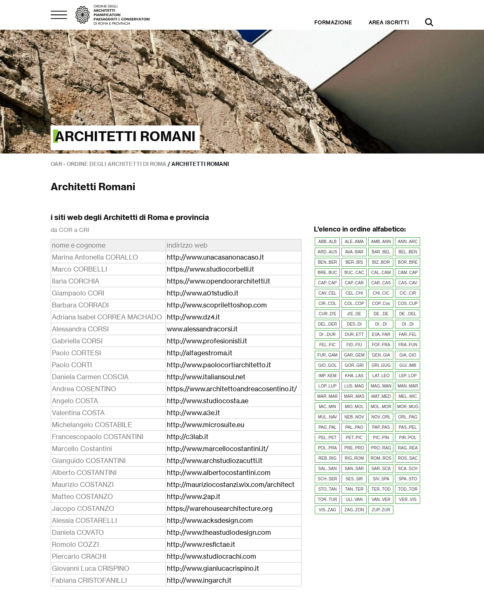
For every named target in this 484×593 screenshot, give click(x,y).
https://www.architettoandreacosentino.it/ (232, 389)
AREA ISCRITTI (389, 22)
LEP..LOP (407, 375)
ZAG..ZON (354, 510)
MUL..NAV (327, 417)
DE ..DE (381, 314)
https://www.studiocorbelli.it (210, 269)
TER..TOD (381, 489)
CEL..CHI (354, 293)
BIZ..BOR (381, 262)
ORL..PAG (408, 417)
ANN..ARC (408, 241)
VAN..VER (381, 499)
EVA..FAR (381, 334)
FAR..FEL (407, 334)
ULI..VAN (354, 499)
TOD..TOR (407, 489)
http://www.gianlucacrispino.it (213, 568)
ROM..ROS (381, 458)
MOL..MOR (381, 406)
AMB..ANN (381, 241)
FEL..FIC (327, 345)
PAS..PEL (408, 427)
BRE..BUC (327, 272)
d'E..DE (354, 314)
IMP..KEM (327, 375)
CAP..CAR (354, 283)
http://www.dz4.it (193, 317)
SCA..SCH (407, 468)
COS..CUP (408, 303)
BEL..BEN (407, 252)
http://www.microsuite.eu (205, 425)
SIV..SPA (381, 479)
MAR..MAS (354, 396)
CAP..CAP (327, 283)
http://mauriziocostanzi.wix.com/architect (231, 484)
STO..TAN (327, 489)
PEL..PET (327, 437)
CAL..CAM (380, 272)
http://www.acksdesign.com (210, 520)
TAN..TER (354, 489)
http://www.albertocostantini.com (219, 472)
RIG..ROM (354, 458)
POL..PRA (327, 448)
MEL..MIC (408, 396)
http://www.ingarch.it (199, 580)
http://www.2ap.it (193, 496)
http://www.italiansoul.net (206, 377)
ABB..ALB (327, 241)
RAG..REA (408, 448)
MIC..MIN (327, 406)
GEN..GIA (381, 355)
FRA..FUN (407, 345)
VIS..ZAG (327, 510)
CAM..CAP (408, 272)
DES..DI (354, 324)
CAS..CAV (407, 283)
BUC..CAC (354, 272)
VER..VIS (407, 499)
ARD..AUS (327, 252)
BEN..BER (327, 262)
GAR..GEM (354, 355)
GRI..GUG (381, 365)
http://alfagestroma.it (199, 353)
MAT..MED (380, 396)
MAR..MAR (327, 396)
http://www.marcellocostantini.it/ (218, 448)
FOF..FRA (381, 345)
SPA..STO (407, 479)
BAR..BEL (381, 252)
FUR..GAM (328, 355)
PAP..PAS (381, 427)
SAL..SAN (327, 468)
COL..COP (354, 303)
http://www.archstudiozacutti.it (214, 460)
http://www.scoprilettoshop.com (217, 305)
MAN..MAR (407, 386)
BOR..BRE (408, 262)
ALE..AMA (354, 241)
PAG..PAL (327, 427)
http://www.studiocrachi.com (211, 556)
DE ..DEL (407, 314)
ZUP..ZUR (381, 510)
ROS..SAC (408, 458)
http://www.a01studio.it (202, 293)
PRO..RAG (381, 448)
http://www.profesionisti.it (207, 341)
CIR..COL (327, 303)
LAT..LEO (381, 375)
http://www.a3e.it (193, 413)
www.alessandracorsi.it (202, 329)
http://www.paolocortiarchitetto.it (219, 365)
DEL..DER (327, 324)
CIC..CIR (408, 293)
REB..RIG (327, 458)
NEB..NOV (354, 417)
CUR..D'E (327, 314)
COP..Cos (381, 303)
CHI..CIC (381, 293)
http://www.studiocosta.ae (207, 401)
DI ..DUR (327, 334)
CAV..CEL (327, 293)
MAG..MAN (381, 386)
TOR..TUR (327, 499)
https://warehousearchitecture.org (220, 508)
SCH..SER (327, 479)
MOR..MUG (408, 406)
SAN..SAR (354, 468)
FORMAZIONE (333, 22)
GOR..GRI (354, 365)
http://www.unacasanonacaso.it (215, 257)
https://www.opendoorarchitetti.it (218, 281)
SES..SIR (354, 479)
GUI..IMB (407, 365)
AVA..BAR (354, 252)
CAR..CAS (380, 283)
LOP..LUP (327, 386)
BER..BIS (354, 262)
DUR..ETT (354, 334)
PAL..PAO (354, 427)
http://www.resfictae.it (201, 544)
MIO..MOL (354, 406)
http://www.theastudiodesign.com (219, 532)
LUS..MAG (354, 386)
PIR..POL (407, 437)
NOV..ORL (381, 417)
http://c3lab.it (187, 436)
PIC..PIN (381, 437)
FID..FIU (354, 345)
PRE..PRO (354, 448)
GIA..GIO (407, 355)
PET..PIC (354, 437)
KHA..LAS (354, 375)
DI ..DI (381, 324)
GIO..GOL (327, 365)
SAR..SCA (381, 468)
